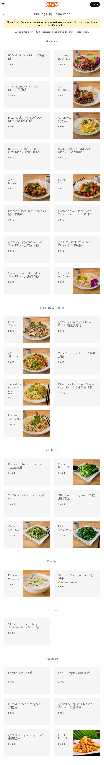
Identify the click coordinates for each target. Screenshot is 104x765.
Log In (95, 4)
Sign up (78, 22)
